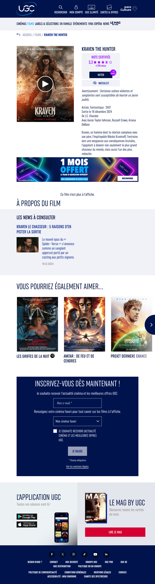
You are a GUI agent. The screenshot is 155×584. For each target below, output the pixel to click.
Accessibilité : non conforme (61, 576)
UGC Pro (109, 562)
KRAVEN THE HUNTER (55, 35)
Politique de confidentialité (43, 572)
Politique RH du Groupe (89, 566)
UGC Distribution (61, 566)
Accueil (27, 35)
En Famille (66, 24)
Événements (80, 24)
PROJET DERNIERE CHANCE (129, 356)
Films (30, 24)
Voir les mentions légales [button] (77, 466)
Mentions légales (102, 572)
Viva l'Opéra (95, 24)
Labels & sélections (47, 24)
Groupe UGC (91, 562)
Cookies (122, 572)
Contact (54, 562)
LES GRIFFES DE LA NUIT (33, 356)
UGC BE (124, 562)
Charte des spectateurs (96, 576)
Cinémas (21, 24)
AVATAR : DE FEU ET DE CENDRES (79, 358)
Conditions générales (75, 572)
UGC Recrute (71, 562)
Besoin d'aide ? (35, 562)
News (106, 24)
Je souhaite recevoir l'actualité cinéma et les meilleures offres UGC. (78, 435)
